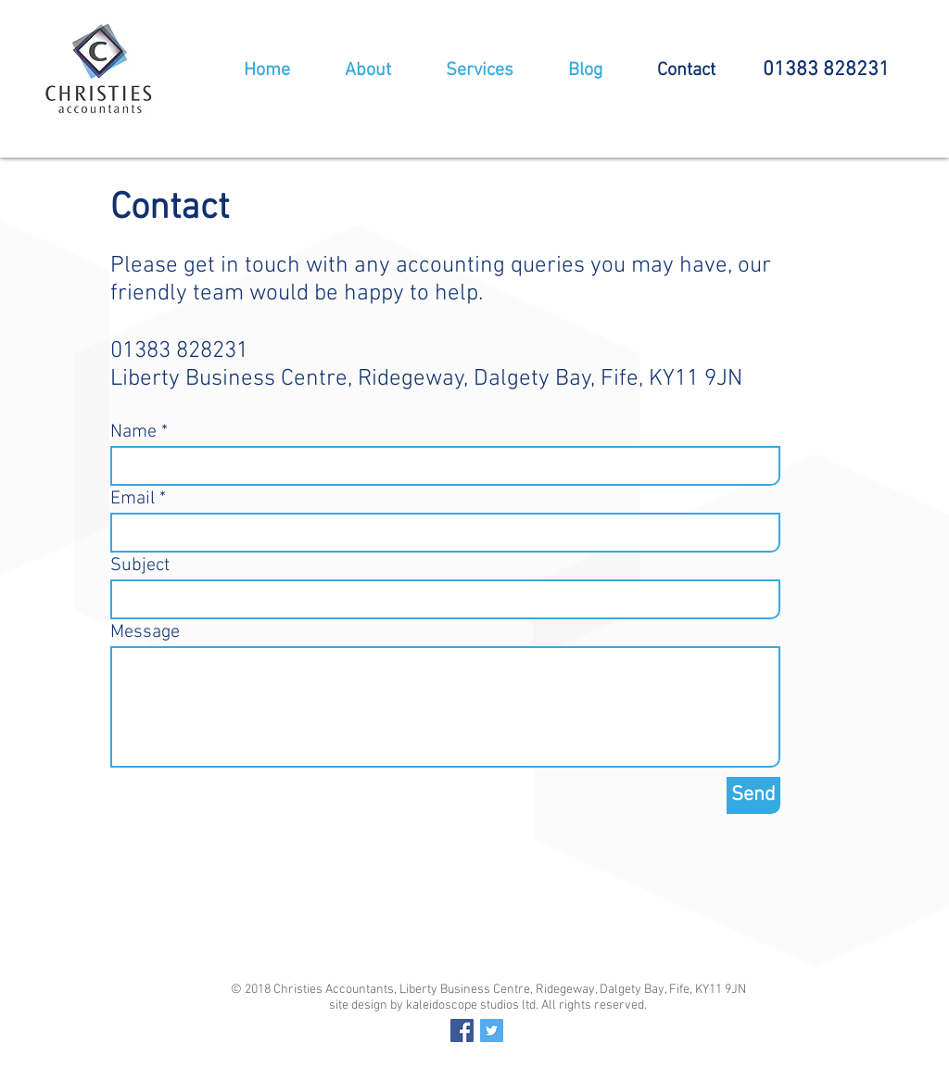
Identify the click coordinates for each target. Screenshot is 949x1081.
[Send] (753, 795)
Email (132, 499)
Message (145, 632)
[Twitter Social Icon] (491, 1030)
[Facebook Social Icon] (462, 1030)
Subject (140, 565)
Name (133, 432)
